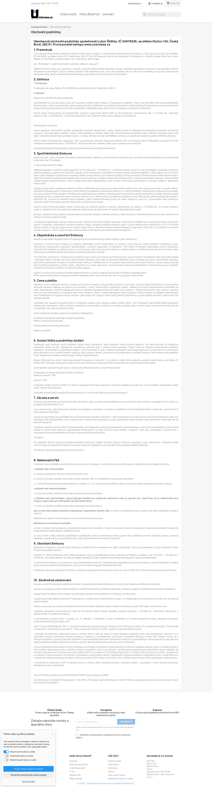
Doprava (73, 761)
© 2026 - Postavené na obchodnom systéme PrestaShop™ (106, 783)
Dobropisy (113, 768)
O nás (72, 771)
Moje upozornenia (116, 775)
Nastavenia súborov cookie (120, 778)
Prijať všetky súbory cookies (28, 768)
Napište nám (75, 775)
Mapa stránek (75, 778)
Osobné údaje (114, 761)
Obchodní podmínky (78, 764)
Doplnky (108, 14)
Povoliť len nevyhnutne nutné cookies (29, 775)
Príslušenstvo (90, 14)
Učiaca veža (68, 14)
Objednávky (113, 764)
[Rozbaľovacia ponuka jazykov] (135, 3)
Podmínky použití (77, 768)
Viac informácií (28, 781)
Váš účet (113, 756)
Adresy (111, 771)
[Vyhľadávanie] (161, 14)
